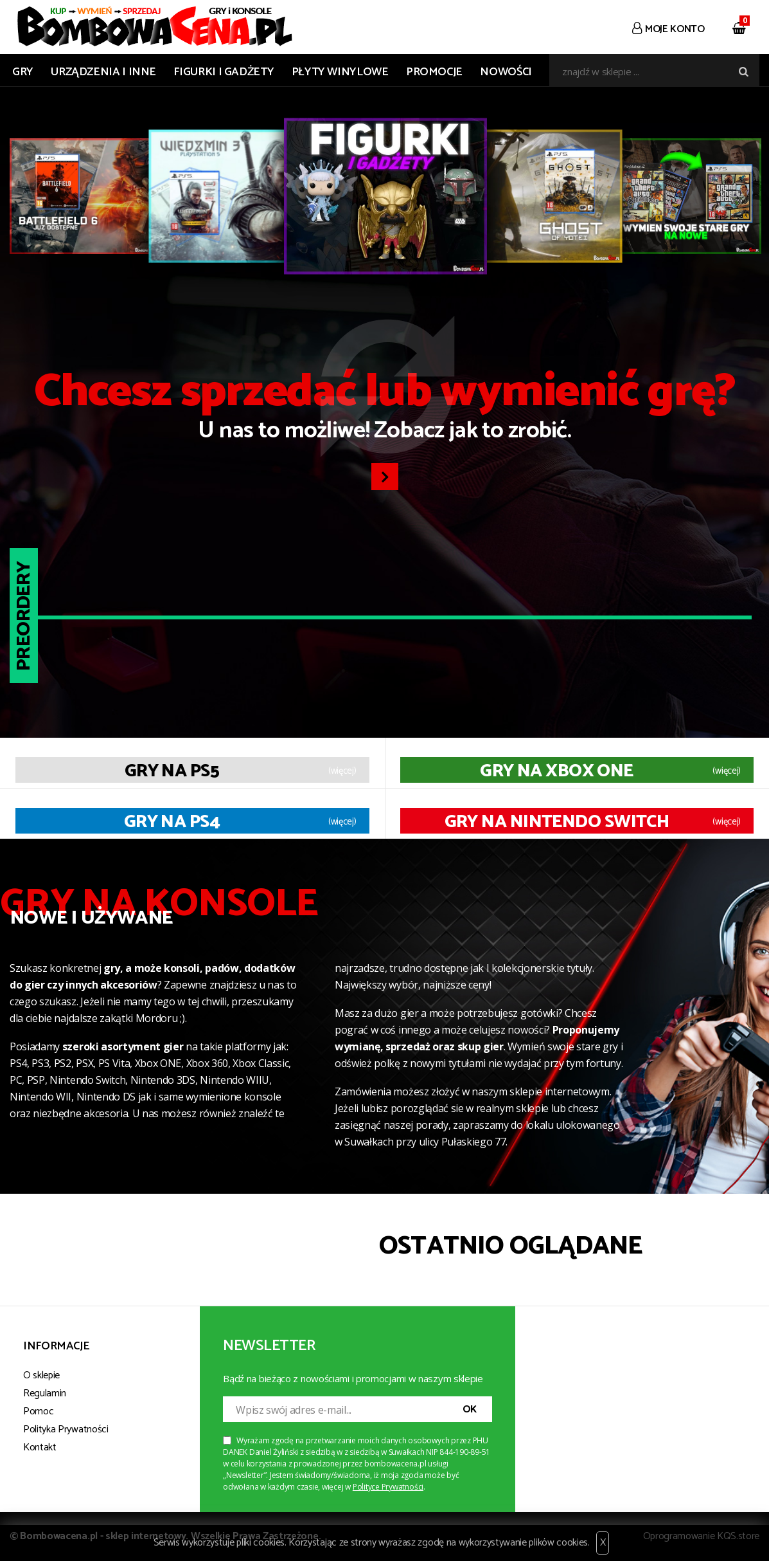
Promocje (434, 72)
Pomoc (38, 1411)
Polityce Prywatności (388, 1486)
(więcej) (342, 771)
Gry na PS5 (172, 771)
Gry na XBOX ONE (556, 771)
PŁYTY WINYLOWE (340, 72)
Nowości (505, 72)
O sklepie (41, 1375)
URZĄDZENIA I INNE (103, 72)
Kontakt (40, 1447)
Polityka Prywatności (66, 1429)
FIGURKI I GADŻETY (223, 72)
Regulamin (44, 1393)
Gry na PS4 (172, 822)
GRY (22, 72)
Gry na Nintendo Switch (557, 822)
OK (470, 1409)
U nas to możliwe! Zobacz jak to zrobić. (384, 410)
